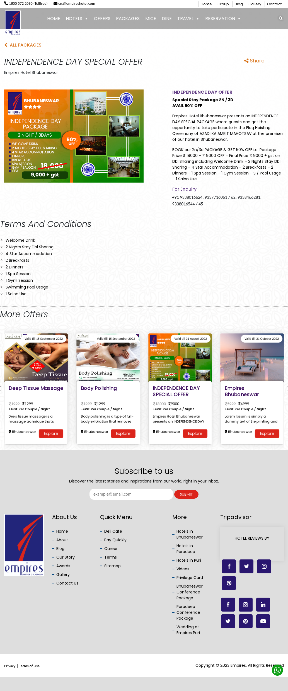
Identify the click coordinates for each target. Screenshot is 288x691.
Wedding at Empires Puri (188, 630)
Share (254, 60)
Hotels (77, 18)
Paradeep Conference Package (188, 612)
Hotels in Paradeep (185, 548)
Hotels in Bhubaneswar (189, 534)
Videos (182, 569)
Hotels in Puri (188, 560)
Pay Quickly (115, 540)
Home (206, 4)
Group (223, 4)
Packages (128, 18)
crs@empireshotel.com (74, 3)
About (62, 540)
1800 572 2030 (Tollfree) (26, 3)
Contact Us (67, 583)
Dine (167, 18)
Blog (239, 4)
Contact (274, 4)
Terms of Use (29, 666)
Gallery (254, 4)
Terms (110, 557)
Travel (188, 18)
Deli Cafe (113, 531)
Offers (102, 18)
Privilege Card (189, 577)
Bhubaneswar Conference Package (189, 592)
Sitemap (112, 566)
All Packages (23, 45)
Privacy (9, 666)
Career (111, 548)
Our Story (65, 557)
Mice (150, 18)
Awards (63, 566)
